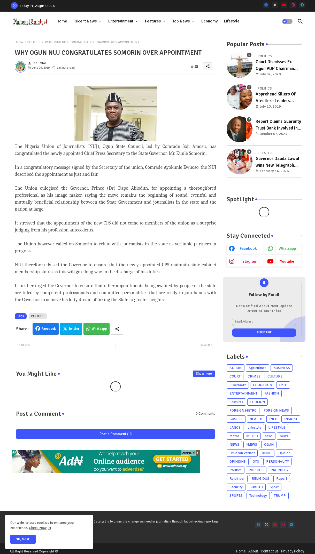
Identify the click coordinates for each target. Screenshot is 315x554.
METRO (252, 436)
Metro (234, 436)
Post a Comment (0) (115, 434)
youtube (287, 261)
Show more (204, 374)
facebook (248, 248)
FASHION (271, 393)
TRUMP (280, 495)
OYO (256, 461)
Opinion (284, 453)
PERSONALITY (277, 461)
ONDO (267, 453)
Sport (274, 487)
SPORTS (235, 495)
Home (62, 21)
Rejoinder (237, 478)
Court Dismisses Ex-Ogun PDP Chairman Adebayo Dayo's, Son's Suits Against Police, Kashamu (277, 65)
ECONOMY (237, 385)
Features (153, 21)
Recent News (85, 21)
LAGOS (235, 427)
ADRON (235, 368)
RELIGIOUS (260, 478)
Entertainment (120, 21)
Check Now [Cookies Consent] (38, 528)
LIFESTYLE (276, 427)
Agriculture (257, 368)
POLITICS (34, 42)
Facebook (48, 329)
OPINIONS (237, 461)
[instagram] (293, 5)
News (284, 436)
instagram (248, 261)
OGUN (269, 444)
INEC (273, 419)
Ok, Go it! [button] (23, 539)
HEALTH (256, 419)
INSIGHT (290, 419)
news (269, 436)
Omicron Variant (242, 453)
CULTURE (274, 376)
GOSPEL (236, 419)
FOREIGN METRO (243, 410)
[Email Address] (264, 322)
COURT (235, 376)
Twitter (74, 329)
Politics (235, 470)
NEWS (234, 444)
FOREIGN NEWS (276, 410)
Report (281, 478)
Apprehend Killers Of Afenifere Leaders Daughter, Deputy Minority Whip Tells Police (276, 97)
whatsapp (287, 248)
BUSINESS (281, 368)
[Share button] (117, 329)
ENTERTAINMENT (243, 393)
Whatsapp (99, 329)
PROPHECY (279, 470)
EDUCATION (262, 385)
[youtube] (284, 5)
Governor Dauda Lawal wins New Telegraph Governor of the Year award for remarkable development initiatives (277, 162)
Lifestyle (232, 21)
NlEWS (251, 444)
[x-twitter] (275, 5)
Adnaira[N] (188, 452)
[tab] (61, 21)
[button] (287, 21)
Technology (258, 495)
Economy (209, 21)
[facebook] (266, 5)
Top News (181, 21)
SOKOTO (256, 487)
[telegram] (302, 5)
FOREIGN (257, 402)
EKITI (283, 385)
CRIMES (254, 376)
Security (236, 487)
